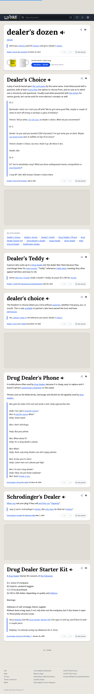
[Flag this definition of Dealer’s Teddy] (86, 257)
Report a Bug (38, 674)
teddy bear (61, 268)
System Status (39, 679)
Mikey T (29, 636)
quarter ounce (31, 410)
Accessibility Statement (42, 671)
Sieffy (26, 482)
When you (11, 503)
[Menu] (88, 17)
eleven (10, 39)
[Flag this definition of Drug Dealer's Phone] (86, 376)
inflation (54, 593)
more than (32, 89)
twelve (36, 45)
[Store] (77, 17)
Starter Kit (45, 619)
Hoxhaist (24, 181)
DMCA (6, 682)
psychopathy (15, 167)
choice (59, 317)
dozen (59, 45)
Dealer (38, 509)
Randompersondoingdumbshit (32, 284)
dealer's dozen (12, 52)
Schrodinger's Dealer (36, 240)
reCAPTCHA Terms (70, 674)
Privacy (6, 676)
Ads (5, 671)
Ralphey (18, 619)
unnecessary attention (31, 387)
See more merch (57, 65)
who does (49, 509)
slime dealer (69, 240)
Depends (55, 503)
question (56, 304)
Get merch (80, 52)
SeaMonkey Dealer (31, 244)
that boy (19, 277)
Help (5, 674)
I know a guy (24, 476)
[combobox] (46, 17)
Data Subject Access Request (44, 682)
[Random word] (70, 17)
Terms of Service (10, 679)
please (16, 317)
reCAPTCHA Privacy (70, 671)
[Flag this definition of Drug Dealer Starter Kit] (86, 568)
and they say (44, 503)
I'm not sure (33, 119)
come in (23, 317)
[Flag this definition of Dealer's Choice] (86, 78)
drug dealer (37, 265)
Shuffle (47, 650)
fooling (69, 509)
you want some (16, 136)
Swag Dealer (54, 240)
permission (12, 311)
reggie (73, 277)
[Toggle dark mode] (82, 17)
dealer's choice (13, 237)
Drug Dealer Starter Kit (15, 636)
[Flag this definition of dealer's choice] (86, 297)
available (29, 308)
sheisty (21, 45)
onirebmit (24, 52)
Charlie (26, 277)
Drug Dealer (13, 576)
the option (74, 93)
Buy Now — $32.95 (41, 65)
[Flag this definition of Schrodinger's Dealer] (86, 495)
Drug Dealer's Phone (67, 237)
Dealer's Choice (12, 181)
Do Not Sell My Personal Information (76, 676)
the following (46, 576)
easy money (31, 268)
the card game (39, 86)
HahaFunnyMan (30, 515)
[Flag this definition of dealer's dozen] (85, 30)
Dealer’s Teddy (48, 237)
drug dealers (40, 384)
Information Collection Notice (44, 676)
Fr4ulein (23, 324)
